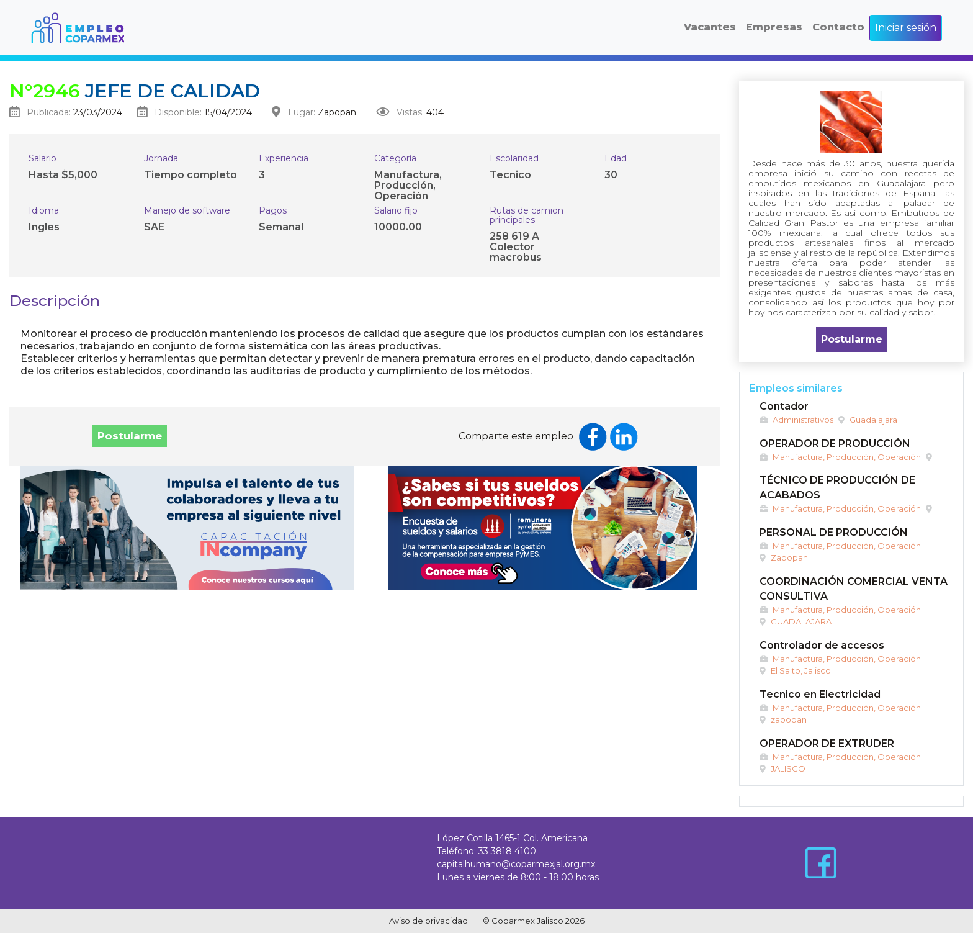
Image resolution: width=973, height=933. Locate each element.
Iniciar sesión (905, 28)
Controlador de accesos (822, 645)
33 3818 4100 (507, 851)
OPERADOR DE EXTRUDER (827, 743)
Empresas (774, 27)
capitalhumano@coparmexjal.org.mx (516, 864)
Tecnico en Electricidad (820, 694)
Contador (784, 406)
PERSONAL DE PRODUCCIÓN (834, 532)
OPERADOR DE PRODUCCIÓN (835, 443)
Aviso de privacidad (428, 921)
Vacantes (710, 27)
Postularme (129, 436)
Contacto (838, 27)
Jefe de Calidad (134, 90)
